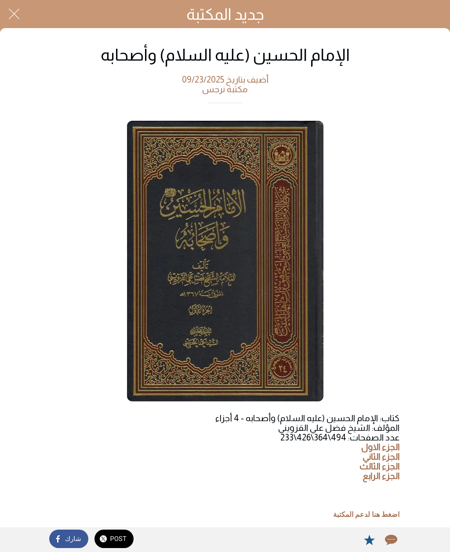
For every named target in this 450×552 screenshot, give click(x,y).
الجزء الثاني (381, 457)
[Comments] (390, 539)
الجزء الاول (380, 447)
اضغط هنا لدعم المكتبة (366, 515)
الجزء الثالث (379, 466)
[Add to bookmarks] (369, 539)
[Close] (14, 14)
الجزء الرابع (381, 476)
